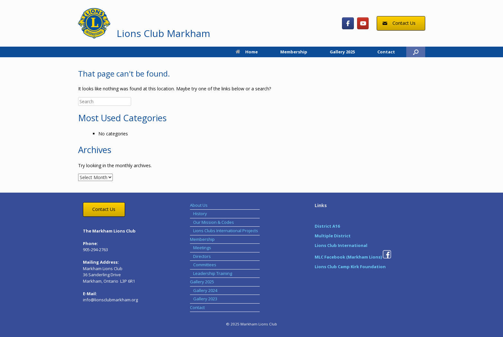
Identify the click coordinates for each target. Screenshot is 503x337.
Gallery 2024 (205, 290)
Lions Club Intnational (341, 245)
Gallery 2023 (205, 299)
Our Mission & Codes (213, 222)
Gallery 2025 (342, 52)
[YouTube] (363, 23)
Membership (293, 52)
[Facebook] (348, 23)
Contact (386, 52)
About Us (199, 205)
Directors (202, 256)
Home (247, 52)
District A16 (327, 226)
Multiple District (333, 236)
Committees (204, 265)
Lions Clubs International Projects (225, 230)
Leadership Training (212, 273)
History (200, 213)
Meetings (202, 247)
